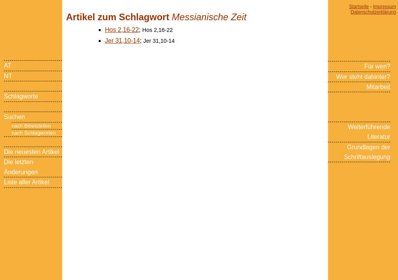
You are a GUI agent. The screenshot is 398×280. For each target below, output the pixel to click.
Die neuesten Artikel (31, 152)
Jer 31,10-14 (122, 40)
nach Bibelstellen (31, 126)
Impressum (384, 6)
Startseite (359, 6)
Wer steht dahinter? (363, 77)
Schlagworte (21, 96)
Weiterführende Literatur (369, 132)
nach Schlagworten (34, 133)
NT (8, 76)
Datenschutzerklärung (373, 12)
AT (7, 65)
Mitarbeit (378, 87)
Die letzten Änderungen (21, 167)
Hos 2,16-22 (122, 29)
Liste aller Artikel (26, 182)
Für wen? (377, 66)
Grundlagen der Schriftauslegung (367, 152)
